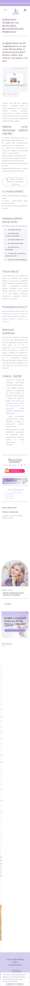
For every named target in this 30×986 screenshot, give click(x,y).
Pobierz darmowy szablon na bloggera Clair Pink (15, 181)
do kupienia (13, 299)
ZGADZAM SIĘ (20, 984)
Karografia (8, 604)
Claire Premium (14, 281)
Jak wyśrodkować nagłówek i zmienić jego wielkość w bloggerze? (8, 495)
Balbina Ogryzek (19, 492)
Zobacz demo (10, 94)
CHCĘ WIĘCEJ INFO (10, 984)
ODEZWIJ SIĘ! (15, 971)
